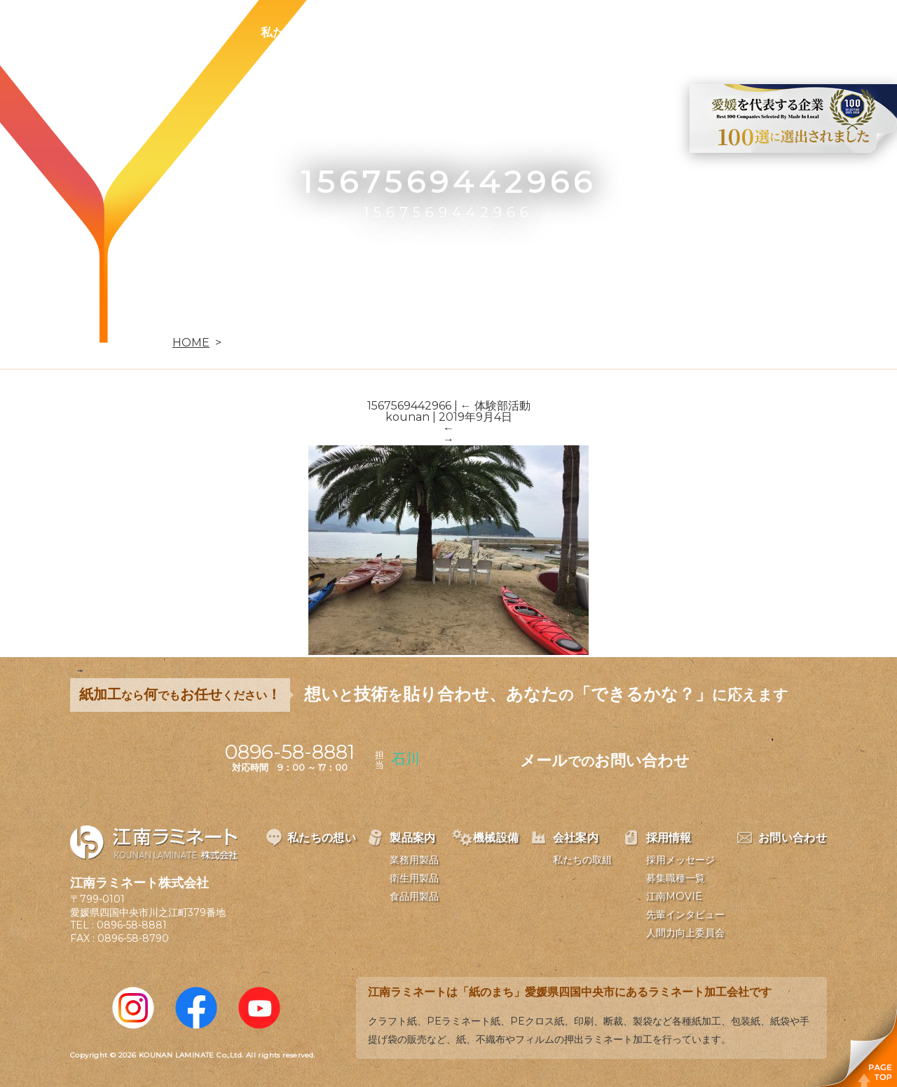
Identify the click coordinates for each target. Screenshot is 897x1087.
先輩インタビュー (685, 914)
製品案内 (389, 32)
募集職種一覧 (675, 878)
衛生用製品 (414, 878)
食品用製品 (414, 896)
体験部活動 (495, 405)
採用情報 (633, 32)
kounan (407, 417)
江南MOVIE (674, 896)
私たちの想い (296, 32)
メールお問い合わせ (605, 760)
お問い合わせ (726, 32)
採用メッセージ (680, 859)
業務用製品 (414, 859)
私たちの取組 (582, 859)
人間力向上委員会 (685, 932)
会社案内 (552, 32)
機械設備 (471, 32)
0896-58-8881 (132, 925)
